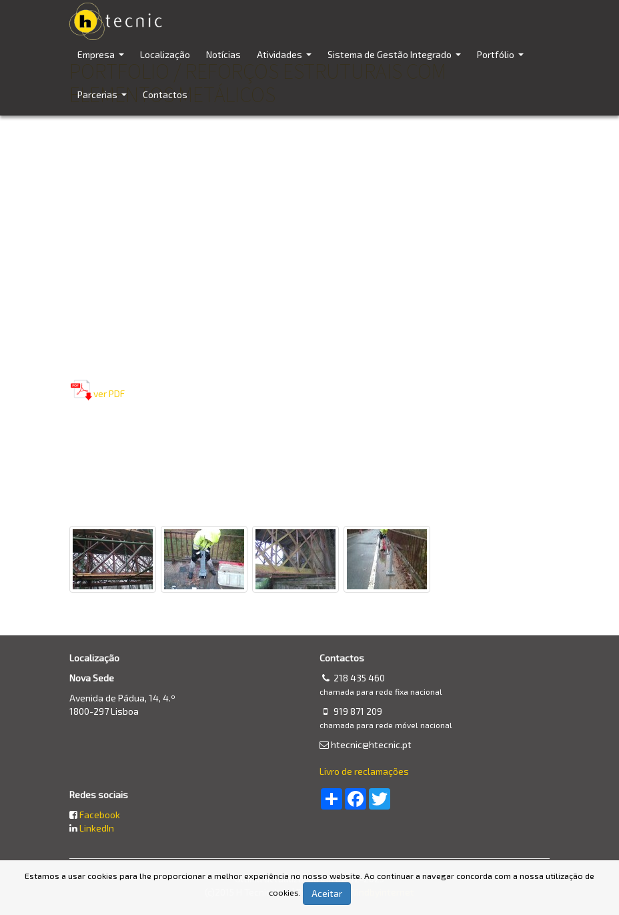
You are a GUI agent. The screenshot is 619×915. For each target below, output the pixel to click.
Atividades (286, 62)
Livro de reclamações (364, 771)
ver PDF (109, 393)
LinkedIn (96, 828)
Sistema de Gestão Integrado (396, 62)
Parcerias (103, 102)
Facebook (99, 814)
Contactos (165, 94)
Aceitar (327, 893)
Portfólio (502, 62)
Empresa (102, 62)
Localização (165, 54)
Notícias (223, 54)
